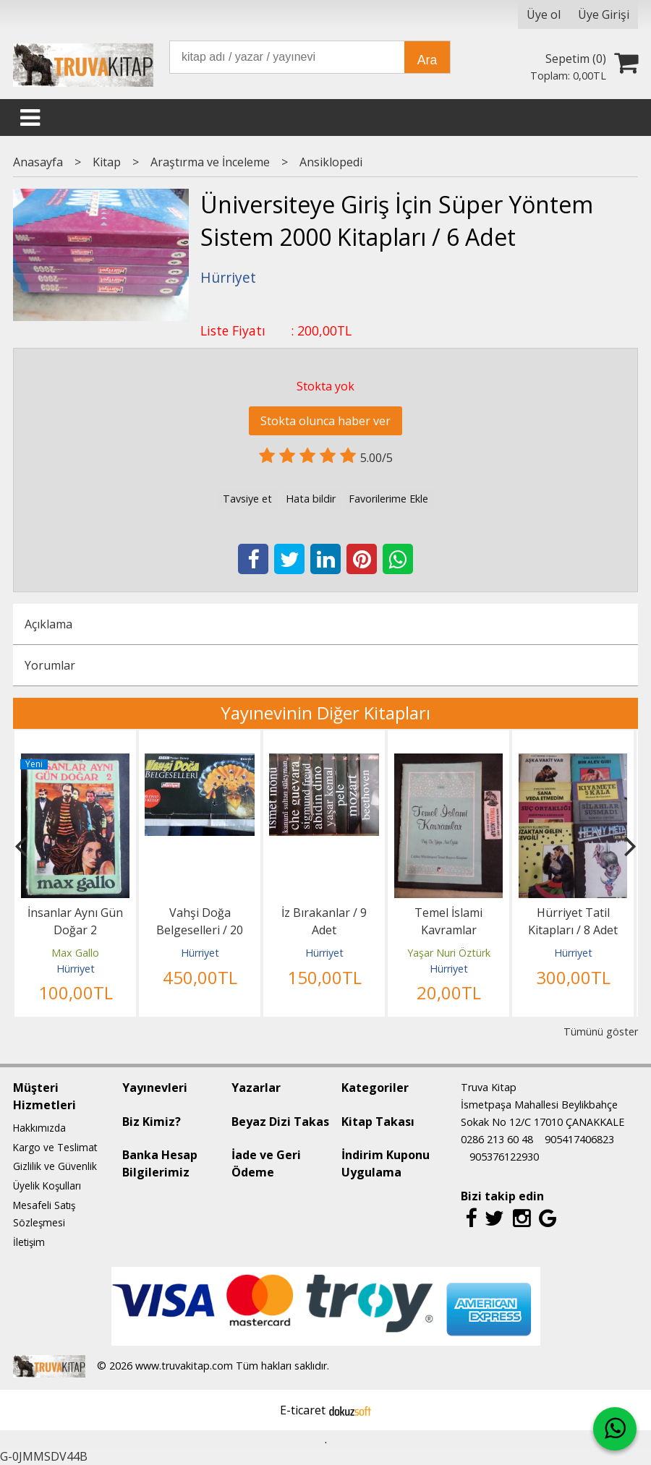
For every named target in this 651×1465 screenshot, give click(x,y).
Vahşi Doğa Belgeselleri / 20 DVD (199, 930)
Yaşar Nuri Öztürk (448, 953)
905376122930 (504, 1156)
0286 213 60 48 (497, 1139)
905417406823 (579, 1139)
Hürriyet (75, 968)
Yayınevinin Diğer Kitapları (325, 713)
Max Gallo (75, 953)
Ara (427, 60)
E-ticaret (303, 1410)
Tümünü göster (600, 1031)
